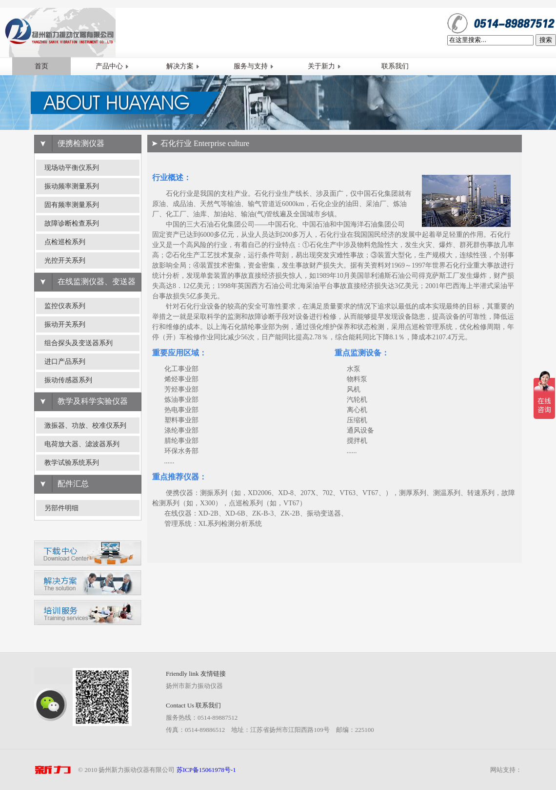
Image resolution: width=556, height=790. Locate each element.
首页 (41, 66)
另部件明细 (61, 508)
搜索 (545, 39)
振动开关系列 (64, 324)
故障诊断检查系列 (71, 223)
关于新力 (324, 66)
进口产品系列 (64, 361)
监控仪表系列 (64, 306)
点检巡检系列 (64, 242)
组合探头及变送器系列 (78, 343)
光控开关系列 (64, 260)
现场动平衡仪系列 (71, 167)
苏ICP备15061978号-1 (206, 769)
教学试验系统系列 (71, 462)
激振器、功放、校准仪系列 (85, 425)
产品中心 (112, 66)
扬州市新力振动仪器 (194, 685)
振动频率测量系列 (71, 186)
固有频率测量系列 (71, 204)
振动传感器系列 (68, 380)
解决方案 (182, 66)
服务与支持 (254, 66)
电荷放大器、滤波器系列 (81, 444)
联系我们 (395, 66)
